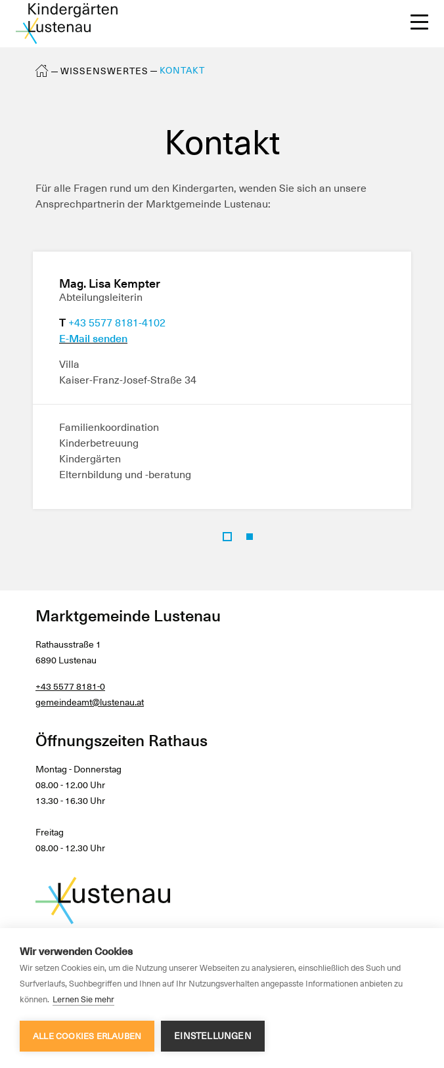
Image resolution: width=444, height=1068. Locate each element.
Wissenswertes (104, 71)
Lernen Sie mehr (83, 999)
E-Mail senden (93, 338)
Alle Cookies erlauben (87, 1036)
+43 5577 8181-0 (70, 686)
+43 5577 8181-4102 (117, 323)
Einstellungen (213, 1036)
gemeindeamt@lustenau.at (89, 702)
